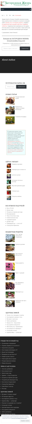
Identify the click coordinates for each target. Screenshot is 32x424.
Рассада (4, 388)
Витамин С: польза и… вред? (9, 394)
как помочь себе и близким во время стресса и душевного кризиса (15, 151)
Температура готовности (19, 169)
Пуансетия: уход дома (8, 347)
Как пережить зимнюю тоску (14, 317)
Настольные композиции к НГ (9, 350)
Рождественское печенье (9, 361)
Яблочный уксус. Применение (14, 326)
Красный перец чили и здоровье (10, 407)
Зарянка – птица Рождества (9, 375)
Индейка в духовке (17, 164)
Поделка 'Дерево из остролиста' (10, 345)
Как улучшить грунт (7, 371)
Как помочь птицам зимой (9, 382)
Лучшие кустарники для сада (14, 212)
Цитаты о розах (16, 175)
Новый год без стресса (8, 356)
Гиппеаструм (15, 191)
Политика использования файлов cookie (19, 418)
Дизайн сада (10, 221)
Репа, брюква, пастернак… (9, 414)
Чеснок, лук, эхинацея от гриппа (15, 315)
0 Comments (17, 15)
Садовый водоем (11, 219)
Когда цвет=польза (12, 330)
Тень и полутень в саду (13, 216)
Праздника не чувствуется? (9, 354)
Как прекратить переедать (14, 328)
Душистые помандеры (8, 352)
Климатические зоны (12, 217)
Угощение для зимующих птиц (10, 379)
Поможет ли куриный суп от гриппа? (11, 403)
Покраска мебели (16, 196)
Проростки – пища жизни (13, 323)
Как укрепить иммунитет (13, 324)
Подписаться (24, 48)
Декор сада (10, 210)
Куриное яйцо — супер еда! (14, 332)
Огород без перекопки (13, 225)
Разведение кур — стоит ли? (14, 223)
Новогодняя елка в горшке (9, 358)
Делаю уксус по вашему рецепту (14, 22)
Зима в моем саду (6, 373)
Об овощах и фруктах (7, 396)
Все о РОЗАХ (10, 208)
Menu (2, 9)
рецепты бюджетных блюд (15, 143)
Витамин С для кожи (12, 319)
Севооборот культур (7, 386)
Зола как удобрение (7, 369)
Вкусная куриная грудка (18, 185)
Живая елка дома (6, 363)
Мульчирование (11, 214)
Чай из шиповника (11, 321)
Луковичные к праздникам (9, 343)
